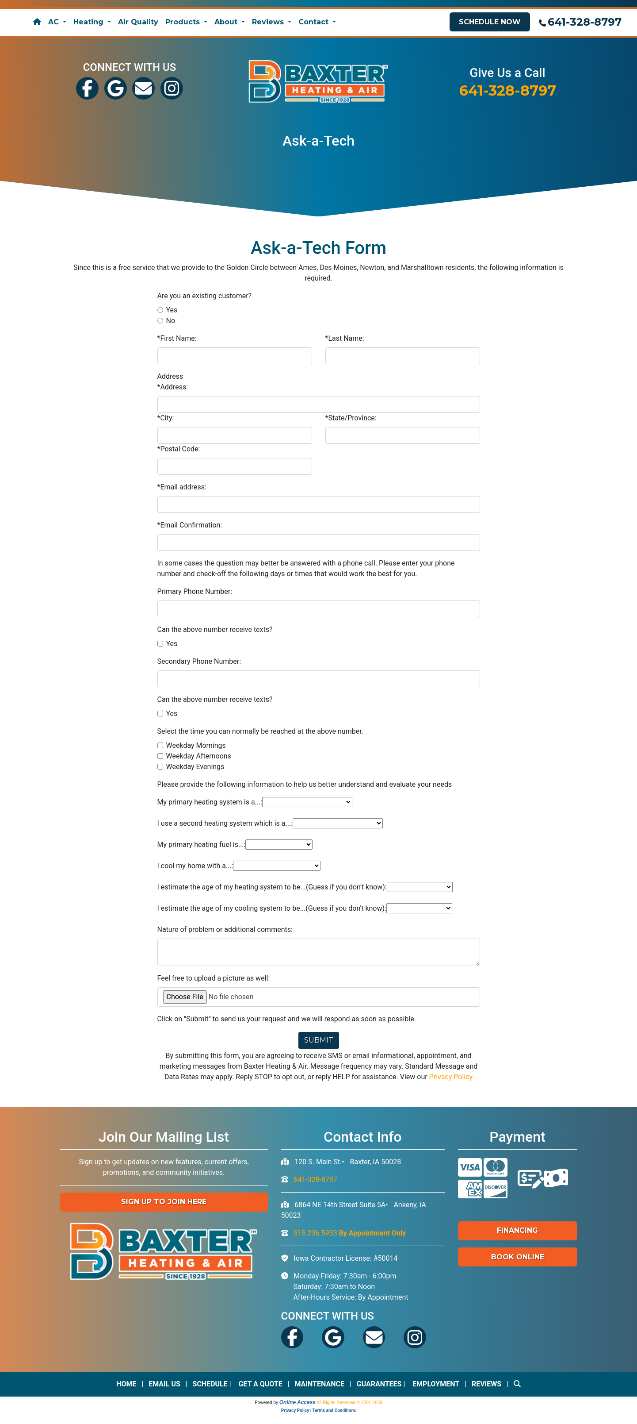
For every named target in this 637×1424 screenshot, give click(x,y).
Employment (435, 1383)
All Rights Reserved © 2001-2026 (349, 1402)
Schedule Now (490, 22)
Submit (318, 1039)
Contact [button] (314, 22)
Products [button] (183, 22)
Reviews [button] (269, 22)
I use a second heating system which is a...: (225, 823)
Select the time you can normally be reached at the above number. (260, 731)
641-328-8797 (585, 21)
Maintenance (319, 1383)
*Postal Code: (178, 448)
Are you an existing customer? (204, 295)
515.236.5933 (350, 1232)
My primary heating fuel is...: (201, 844)
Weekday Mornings (196, 745)
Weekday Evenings (195, 766)
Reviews (486, 1383)
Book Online (517, 1256)
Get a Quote (260, 1383)
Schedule (210, 1383)
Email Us (164, 1383)
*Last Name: (344, 338)
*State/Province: (351, 417)
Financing (517, 1230)
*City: (165, 417)
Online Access (297, 1402)
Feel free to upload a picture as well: (213, 978)
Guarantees (379, 1383)
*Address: (172, 386)
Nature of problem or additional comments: (225, 929)
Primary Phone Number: (195, 591)
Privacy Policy (451, 1076)
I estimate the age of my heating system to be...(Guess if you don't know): (272, 886)
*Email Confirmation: (189, 524)
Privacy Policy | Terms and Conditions (318, 1410)
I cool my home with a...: (195, 865)
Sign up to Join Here (163, 1201)
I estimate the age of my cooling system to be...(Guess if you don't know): (271, 908)
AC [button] (54, 22)
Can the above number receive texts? (215, 629)
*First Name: (177, 338)
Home (126, 1383)
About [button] (227, 22)
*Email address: (181, 486)
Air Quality (138, 22)
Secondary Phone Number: (199, 661)
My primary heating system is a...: (210, 801)
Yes (172, 309)
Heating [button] (89, 22)
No (170, 320)
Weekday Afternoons (198, 755)
